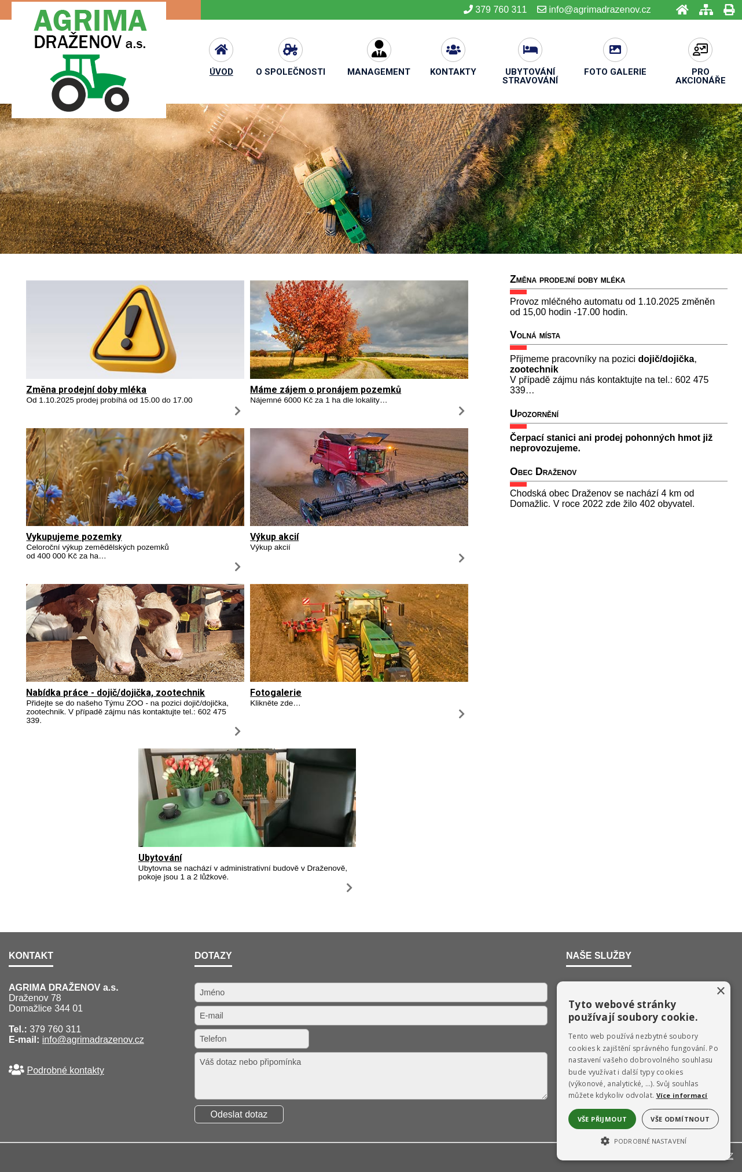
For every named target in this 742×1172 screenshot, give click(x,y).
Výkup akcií (274, 536)
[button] (643, 1140)
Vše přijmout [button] (602, 1119)
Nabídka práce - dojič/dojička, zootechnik (115, 692)
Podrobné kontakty (65, 1070)
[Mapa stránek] (702, 9)
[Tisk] (725, 9)
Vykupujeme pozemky (74, 536)
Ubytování (160, 857)
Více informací (682, 1095)
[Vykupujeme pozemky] (135, 523)
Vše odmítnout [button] (680, 1119)
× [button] (720, 991)
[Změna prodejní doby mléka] (135, 376)
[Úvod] (678, 9)
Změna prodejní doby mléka (86, 389)
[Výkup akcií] (359, 523)
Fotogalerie (276, 692)
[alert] (643, 1070)
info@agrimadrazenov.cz (93, 1040)
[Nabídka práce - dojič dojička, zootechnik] (135, 679)
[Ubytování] (247, 844)
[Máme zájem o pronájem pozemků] (359, 376)
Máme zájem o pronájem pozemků (325, 389)
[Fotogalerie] (359, 679)
